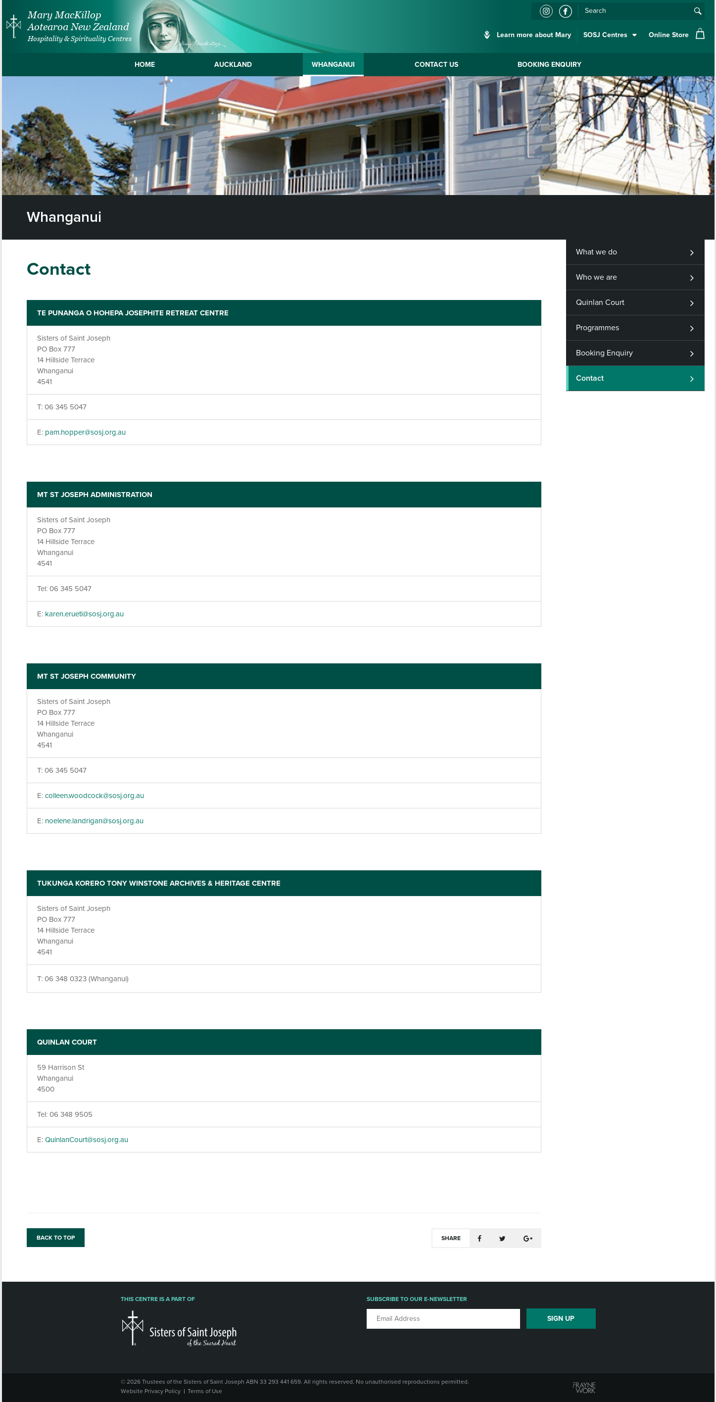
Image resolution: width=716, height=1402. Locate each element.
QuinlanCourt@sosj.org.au (86, 1139)
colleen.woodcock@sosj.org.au (94, 795)
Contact (590, 378)
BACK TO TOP (56, 1237)
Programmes (597, 328)
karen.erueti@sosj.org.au (84, 613)
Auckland (233, 64)
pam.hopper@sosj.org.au (85, 432)
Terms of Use (205, 1391)
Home (145, 64)
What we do (596, 252)
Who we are (596, 277)
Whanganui (333, 64)
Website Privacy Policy (151, 1391)
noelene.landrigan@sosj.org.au (94, 820)
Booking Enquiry (549, 64)
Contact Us (436, 64)
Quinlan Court (600, 302)
